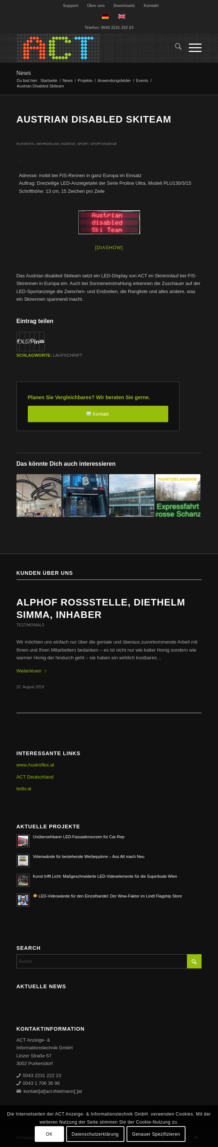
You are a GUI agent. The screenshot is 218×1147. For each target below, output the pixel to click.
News (23, 73)
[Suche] (175, 48)
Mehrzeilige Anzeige (55, 144)
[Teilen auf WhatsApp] (27, 341)
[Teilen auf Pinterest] (32, 341)
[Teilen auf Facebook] (18, 341)
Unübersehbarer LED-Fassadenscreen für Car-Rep (79, 837)
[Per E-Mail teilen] (42, 341)
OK (49, 1134)
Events (27, 144)
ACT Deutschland (35, 777)
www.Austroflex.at (35, 765)
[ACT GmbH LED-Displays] (90, 48)
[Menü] (191, 48)
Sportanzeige (103, 144)
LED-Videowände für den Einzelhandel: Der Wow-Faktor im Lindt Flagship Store (107, 896)
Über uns (96, 5)
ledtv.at (23, 788)
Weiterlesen (31, 671)
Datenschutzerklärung (95, 1134)
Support (70, 5)
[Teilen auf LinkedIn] (36, 341)
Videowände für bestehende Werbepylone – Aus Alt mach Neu (88, 856)
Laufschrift (68, 355)
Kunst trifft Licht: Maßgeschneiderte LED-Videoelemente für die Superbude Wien (105, 876)
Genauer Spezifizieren (156, 1134)
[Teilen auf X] (22, 341)
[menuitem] (70, 5)
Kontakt (151, 5)
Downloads (124, 5)
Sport (83, 144)
